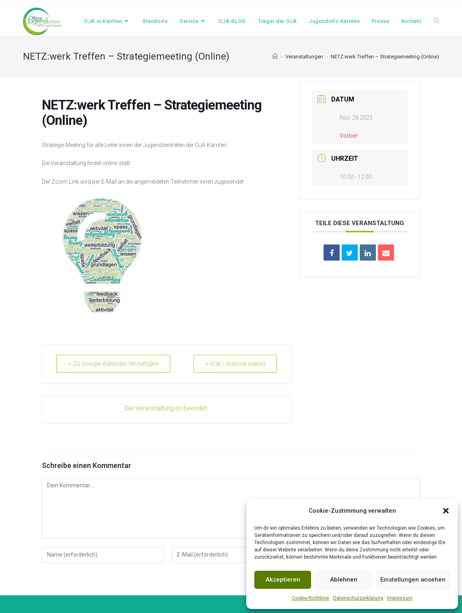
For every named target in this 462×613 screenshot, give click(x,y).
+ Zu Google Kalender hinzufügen (113, 363)
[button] (446, 511)
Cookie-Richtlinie (310, 598)
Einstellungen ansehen (413, 579)
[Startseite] (275, 57)
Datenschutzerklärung (358, 598)
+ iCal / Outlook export (235, 363)
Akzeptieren (283, 579)
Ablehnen (343, 579)
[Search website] (436, 21)
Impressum (399, 598)
